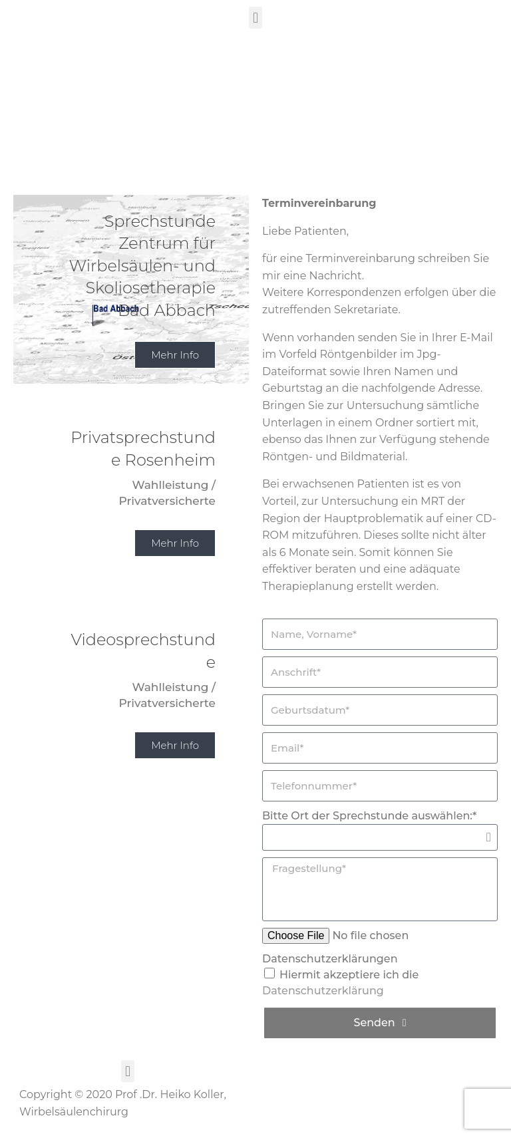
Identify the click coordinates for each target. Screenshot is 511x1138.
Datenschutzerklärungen (330, 958)
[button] (255, 18)
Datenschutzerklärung (323, 990)
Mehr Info (175, 543)
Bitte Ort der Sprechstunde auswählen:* (369, 815)
